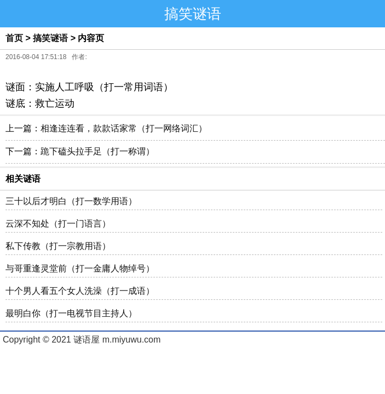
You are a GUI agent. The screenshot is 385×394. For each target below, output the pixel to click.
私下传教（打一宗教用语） (58, 246)
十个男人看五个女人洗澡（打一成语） (79, 291)
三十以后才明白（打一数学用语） (71, 201)
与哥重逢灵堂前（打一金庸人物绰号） (79, 268)
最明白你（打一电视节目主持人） (71, 313)
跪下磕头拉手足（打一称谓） (97, 151)
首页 (14, 38)
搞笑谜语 (50, 38)
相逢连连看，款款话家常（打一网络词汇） (124, 128)
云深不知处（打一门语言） (58, 223)
